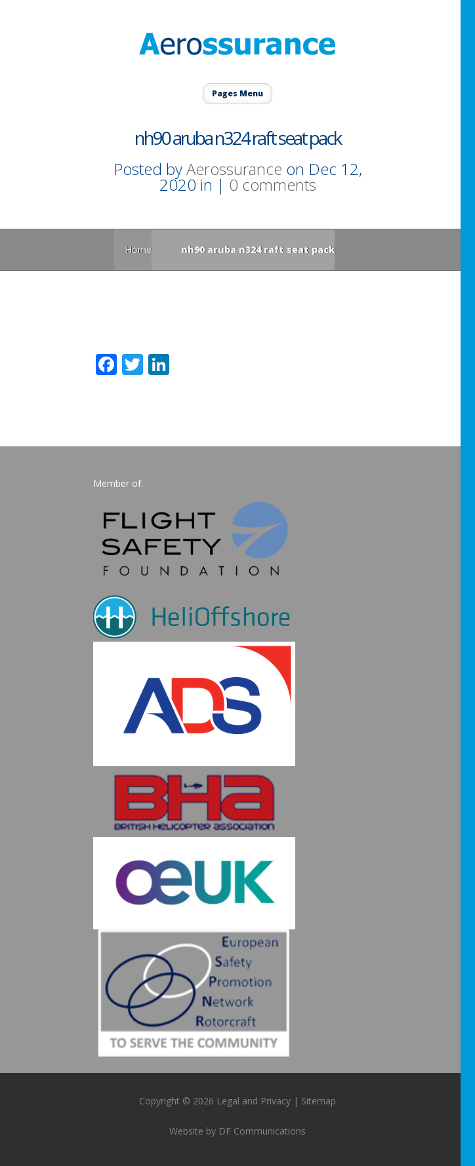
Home (138, 249)
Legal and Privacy (254, 1101)
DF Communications (262, 1131)
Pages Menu (237, 93)
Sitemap (318, 1101)
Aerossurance (234, 169)
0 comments (272, 184)
